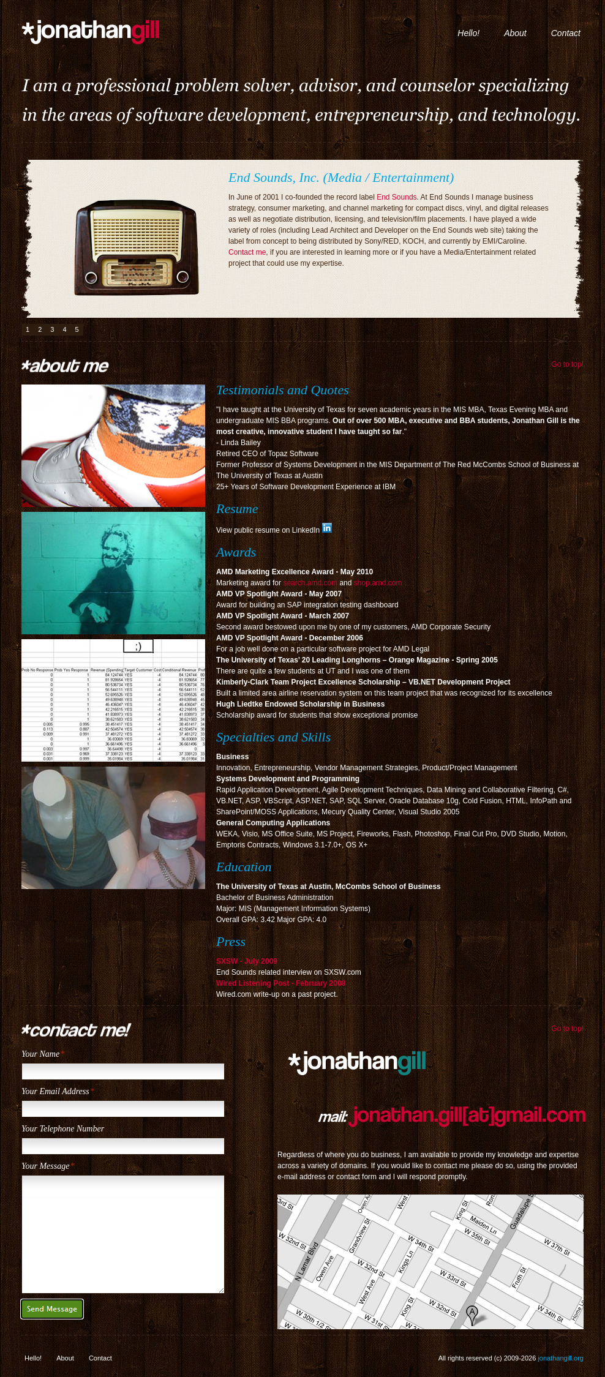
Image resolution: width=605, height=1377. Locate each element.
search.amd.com (310, 583)
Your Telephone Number (62, 1128)
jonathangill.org (112, 29)
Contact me (247, 252)
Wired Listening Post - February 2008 (280, 983)
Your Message (45, 1166)
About (515, 33)
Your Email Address (55, 1091)
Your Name (40, 1054)
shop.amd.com (378, 583)
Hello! (468, 33)
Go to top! (567, 364)
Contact (566, 33)
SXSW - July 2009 (246, 961)
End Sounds (396, 197)
